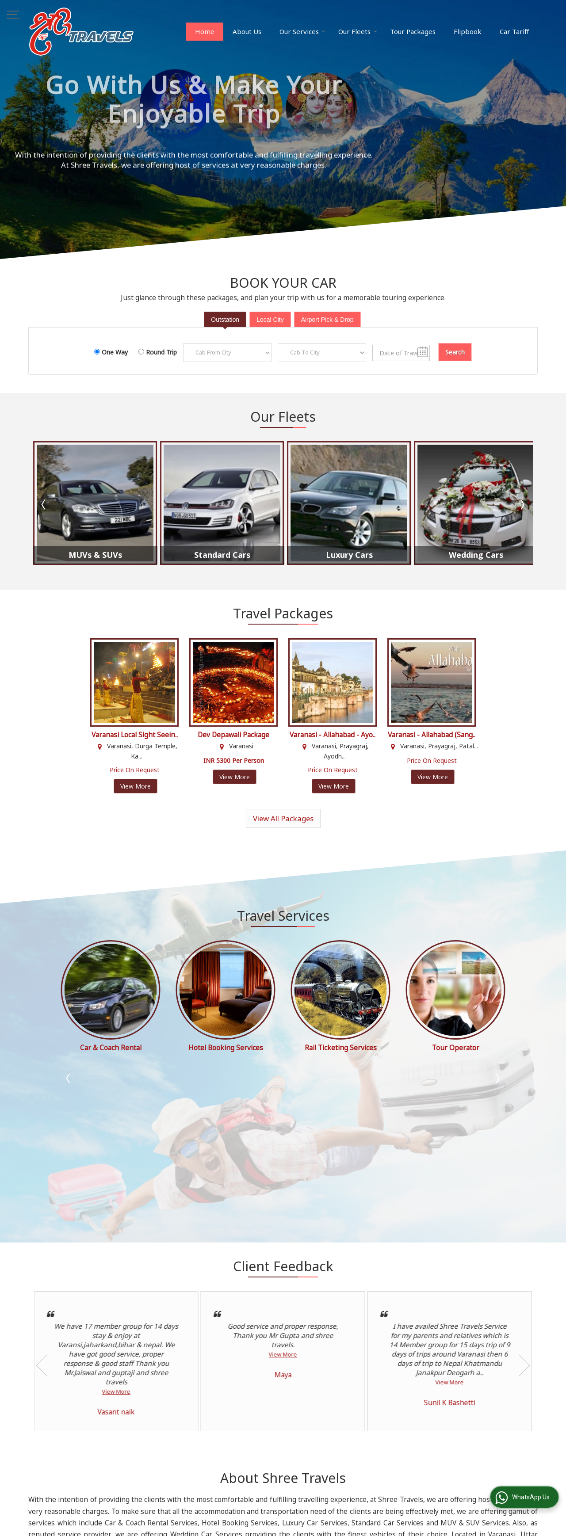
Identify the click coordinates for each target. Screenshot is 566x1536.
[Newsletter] (473, 1434)
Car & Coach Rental (225, 1047)
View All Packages (283, 818)
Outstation (225, 319)
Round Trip (161, 352)
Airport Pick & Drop (327, 319)
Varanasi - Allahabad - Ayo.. (332, 734)
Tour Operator (110, 1047)
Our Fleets (357, 31)
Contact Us (335, 1460)
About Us (247, 31)
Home (204, 31)
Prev (44, 504)
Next (522, 504)
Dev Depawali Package (233, 734)
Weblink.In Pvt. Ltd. (137, 1523)
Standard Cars (222, 555)
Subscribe (437, 1449)
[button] (88, 1471)
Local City (269, 319)
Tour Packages (413, 31)
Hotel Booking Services (340, 1047)
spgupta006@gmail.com (112, 1431)
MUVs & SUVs (95, 555)
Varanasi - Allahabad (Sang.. (431, 734)
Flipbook (468, 31)
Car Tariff (514, 31)
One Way (115, 352)
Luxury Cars (349, 555)
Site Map (331, 1469)
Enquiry (236, 1469)
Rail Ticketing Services (456, 1047)
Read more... (343, 1382)
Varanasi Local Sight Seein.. (135, 734)
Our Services (302, 31)
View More (135, 786)
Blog (233, 1432)
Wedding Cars (476, 555)
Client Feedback (249, 1460)
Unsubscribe (478, 1449)
